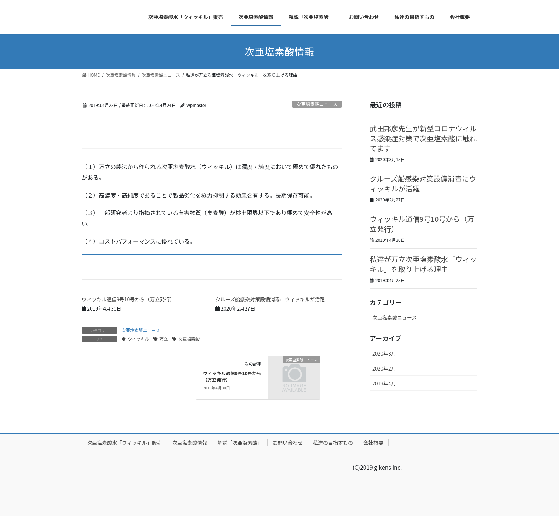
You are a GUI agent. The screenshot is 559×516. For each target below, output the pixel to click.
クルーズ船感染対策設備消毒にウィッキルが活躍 (270, 299)
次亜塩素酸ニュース (317, 104)
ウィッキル (138, 339)
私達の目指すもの (333, 442)
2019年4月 (384, 383)
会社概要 (373, 442)
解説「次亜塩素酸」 (239, 442)
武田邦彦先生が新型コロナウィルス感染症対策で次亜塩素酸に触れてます (423, 138)
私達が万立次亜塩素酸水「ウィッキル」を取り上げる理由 (423, 264)
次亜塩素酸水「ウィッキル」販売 (124, 442)
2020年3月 (384, 353)
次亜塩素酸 (189, 339)
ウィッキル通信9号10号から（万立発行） (128, 299)
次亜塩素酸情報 (189, 442)
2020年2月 (384, 368)
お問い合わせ (288, 442)
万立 (163, 339)
